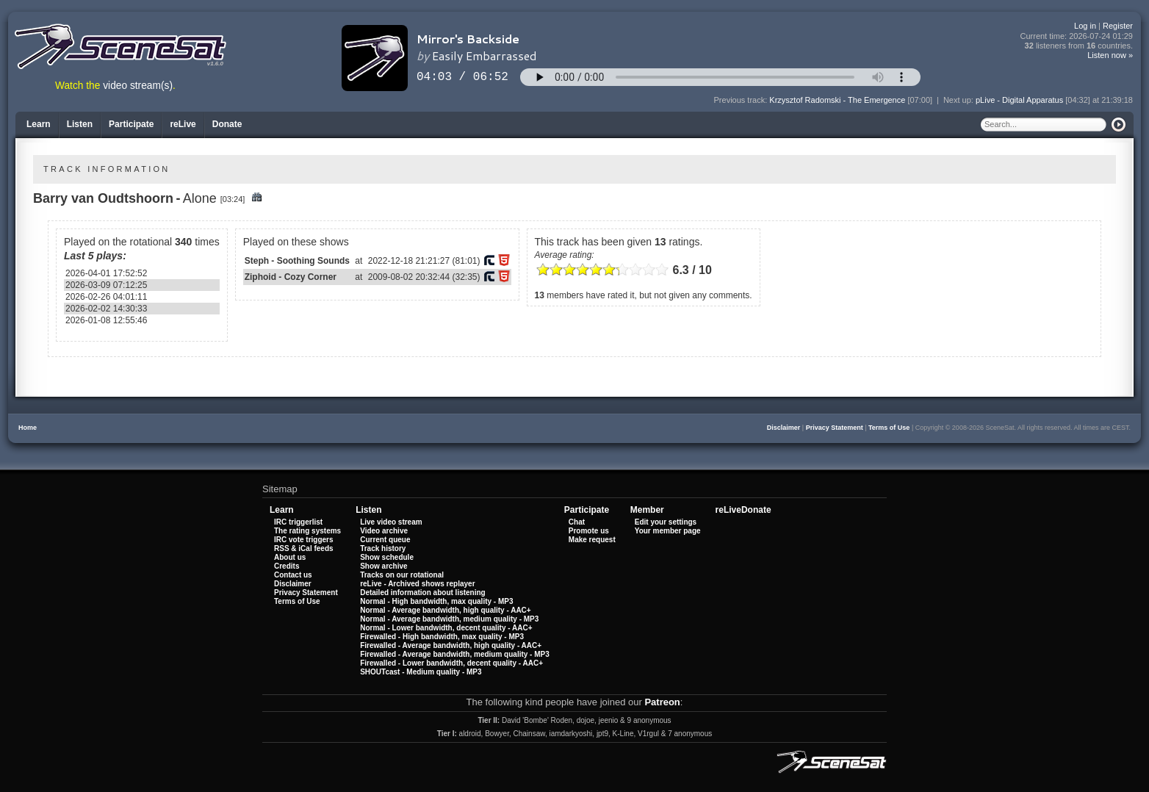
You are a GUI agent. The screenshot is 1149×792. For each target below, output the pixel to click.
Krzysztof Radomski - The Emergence (837, 100)
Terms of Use (889, 427)
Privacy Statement (834, 427)
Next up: (959, 100)
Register (1118, 25)
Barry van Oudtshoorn (103, 198)
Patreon (662, 702)
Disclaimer (784, 427)
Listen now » (1110, 55)
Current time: (1077, 36)
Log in (1085, 25)
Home (27, 427)
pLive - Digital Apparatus (1019, 100)
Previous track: (742, 100)
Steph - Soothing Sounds (297, 261)
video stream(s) (138, 85)
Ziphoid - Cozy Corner (290, 277)
